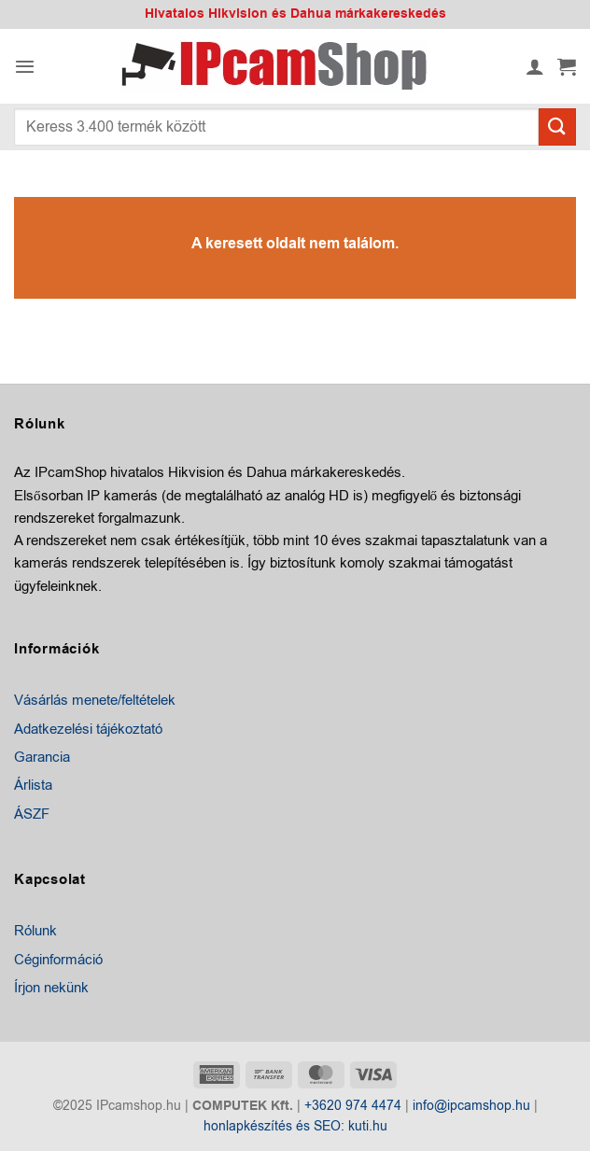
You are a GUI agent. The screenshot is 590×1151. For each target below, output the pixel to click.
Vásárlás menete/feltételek (95, 700)
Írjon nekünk (51, 987)
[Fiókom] (535, 66)
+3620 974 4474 (352, 1106)
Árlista (33, 785)
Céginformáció (58, 959)
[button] (24, 66)
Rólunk (35, 930)
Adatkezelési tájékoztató (88, 729)
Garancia (42, 757)
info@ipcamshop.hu (471, 1106)
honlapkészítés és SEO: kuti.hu (295, 1126)
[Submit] (557, 126)
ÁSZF (31, 814)
